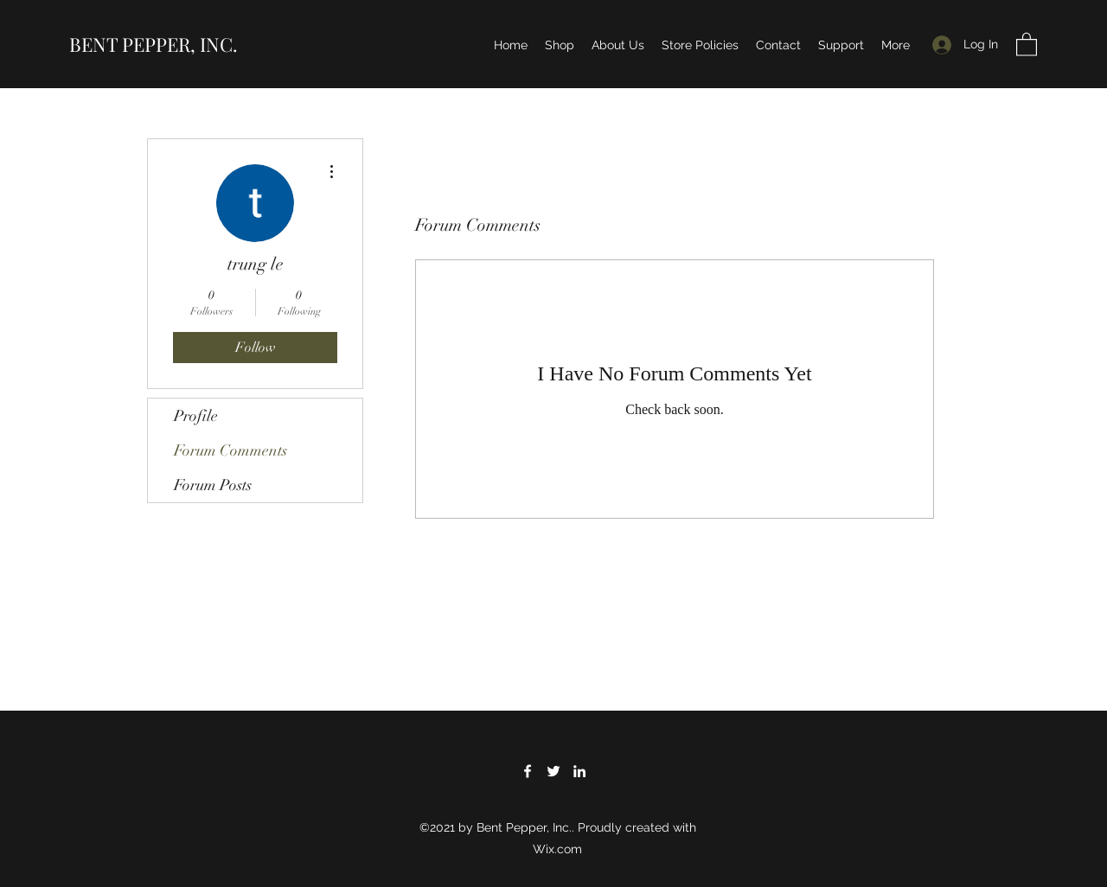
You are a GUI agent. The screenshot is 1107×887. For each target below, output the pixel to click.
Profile (196, 415)
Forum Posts (213, 485)
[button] (1026, 43)
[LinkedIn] (579, 771)
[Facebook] (527, 771)
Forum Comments (230, 450)
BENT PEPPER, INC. (153, 44)
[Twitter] (553, 771)
